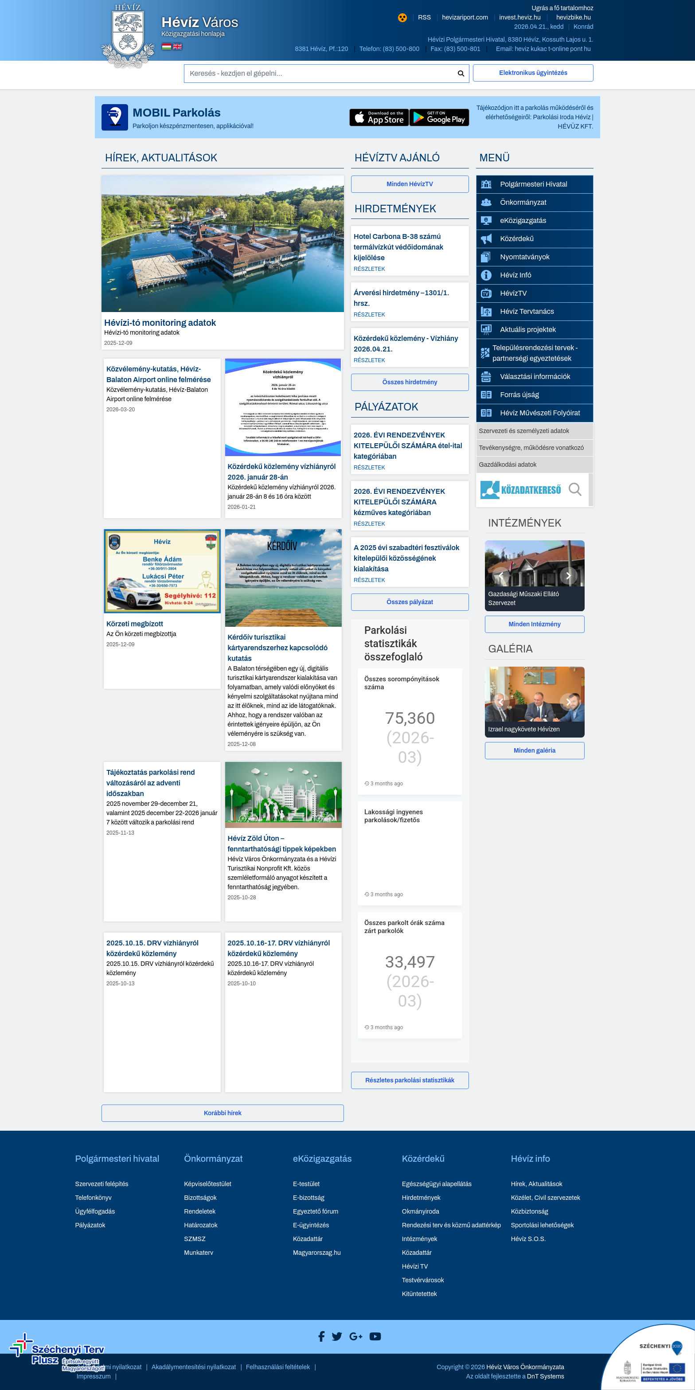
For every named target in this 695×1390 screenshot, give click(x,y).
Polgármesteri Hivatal (524, 184)
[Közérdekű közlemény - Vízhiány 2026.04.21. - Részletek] (410, 347)
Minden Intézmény (534, 624)
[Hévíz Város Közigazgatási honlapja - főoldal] (128, 37)
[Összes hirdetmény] (410, 382)
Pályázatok (90, 1225)
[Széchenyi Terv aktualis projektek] (57, 1352)
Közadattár (308, 1239)
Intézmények (419, 1239)
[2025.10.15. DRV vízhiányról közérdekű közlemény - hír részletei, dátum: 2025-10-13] (162, 1012)
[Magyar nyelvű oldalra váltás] (166, 46)
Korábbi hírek (223, 1113)
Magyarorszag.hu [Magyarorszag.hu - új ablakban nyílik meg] (317, 1252)
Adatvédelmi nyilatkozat (109, 1367)
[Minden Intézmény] (535, 624)
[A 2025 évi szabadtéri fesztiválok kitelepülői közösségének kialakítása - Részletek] (410, 562)
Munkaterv (198, 1252)
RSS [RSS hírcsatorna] (425, 17)
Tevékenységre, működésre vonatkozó (531, 448)
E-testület (306, 1184)
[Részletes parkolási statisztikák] (410, 1080)
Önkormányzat (514, 203)
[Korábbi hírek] (223, 1113)
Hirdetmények (421, 1198)
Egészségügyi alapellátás (437, 1184)
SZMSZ (194, 1239)
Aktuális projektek (518, 329)
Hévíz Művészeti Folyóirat (531, 413)
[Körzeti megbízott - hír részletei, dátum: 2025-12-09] (162, 609)
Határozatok (201, 1225)
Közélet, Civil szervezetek (546, 1198)
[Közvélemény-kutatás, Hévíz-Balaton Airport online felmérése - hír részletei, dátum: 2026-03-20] (162, 438)
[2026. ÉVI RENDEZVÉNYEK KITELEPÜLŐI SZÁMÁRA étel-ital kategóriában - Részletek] (410, 449)
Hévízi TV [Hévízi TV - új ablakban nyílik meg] (415, 1266)
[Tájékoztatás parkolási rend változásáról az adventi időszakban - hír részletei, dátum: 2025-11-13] (162, 841)
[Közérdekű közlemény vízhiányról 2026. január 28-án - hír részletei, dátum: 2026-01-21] (283, 438)
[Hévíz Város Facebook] (319, 1337)
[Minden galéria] (535, 750)
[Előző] (501, 575)
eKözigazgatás (514, 220)
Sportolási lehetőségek (542, 1225)
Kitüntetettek (419, 1294)
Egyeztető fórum (315, 1211)
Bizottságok (200, 1198)
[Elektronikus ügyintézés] (533, 76)
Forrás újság (510, 395)
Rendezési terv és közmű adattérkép (451, 1225)
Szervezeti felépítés (102, 1184)
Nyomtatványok (515, 257)
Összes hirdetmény (410, 382)
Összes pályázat (410, 602)
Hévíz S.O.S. (528, 1239)
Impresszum (94, 1376)
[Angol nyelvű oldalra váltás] (177, 46)
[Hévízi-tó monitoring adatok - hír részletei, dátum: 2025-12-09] (223, 263)
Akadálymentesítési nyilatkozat (194, 1367)
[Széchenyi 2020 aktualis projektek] (647, 1357)
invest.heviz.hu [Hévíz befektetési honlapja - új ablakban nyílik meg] (521, 17)
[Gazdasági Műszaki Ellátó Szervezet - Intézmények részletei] (535, 599)
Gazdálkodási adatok (508, 464)
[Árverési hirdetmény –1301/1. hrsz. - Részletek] (410, 301)
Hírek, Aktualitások (536, 1184)
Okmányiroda (420, 1211)
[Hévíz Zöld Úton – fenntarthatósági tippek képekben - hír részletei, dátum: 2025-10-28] (283, 841)
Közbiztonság (529, 1211)
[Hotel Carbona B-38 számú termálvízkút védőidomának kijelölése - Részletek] (410, 251)
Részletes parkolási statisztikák (409, 1080)
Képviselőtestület (207, 1184)
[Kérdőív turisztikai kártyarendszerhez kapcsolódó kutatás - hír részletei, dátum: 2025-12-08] (283, 640)
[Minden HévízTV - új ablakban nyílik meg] (410, 184)
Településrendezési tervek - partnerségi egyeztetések (529, 353)
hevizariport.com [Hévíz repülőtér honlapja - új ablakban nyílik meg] (466, 17)
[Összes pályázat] (410, 602)
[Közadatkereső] (534, 489)
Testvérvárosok (423, 1280)
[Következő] (569, 575)
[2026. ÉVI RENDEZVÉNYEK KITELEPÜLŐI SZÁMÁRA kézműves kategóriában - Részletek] (410, 506)
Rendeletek (199, 1211)
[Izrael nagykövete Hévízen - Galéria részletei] (535, 729)
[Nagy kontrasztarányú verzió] (402, 17)
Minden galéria (534, 750)
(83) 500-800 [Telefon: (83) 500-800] (402, 49)
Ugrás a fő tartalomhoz (562, 8)
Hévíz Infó (506, 275)
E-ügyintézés (311, 1225)
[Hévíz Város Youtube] (373, 1337)
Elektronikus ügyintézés (533, 73)
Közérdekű (507, 239)
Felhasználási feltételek (278, 1367)
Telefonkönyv (93, 1198)
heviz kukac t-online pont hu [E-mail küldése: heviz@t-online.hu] (553, 49)
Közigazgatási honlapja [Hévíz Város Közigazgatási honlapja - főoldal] (199, 26)
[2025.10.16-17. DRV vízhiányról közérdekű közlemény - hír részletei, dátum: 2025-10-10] (283, 1012)
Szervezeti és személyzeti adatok (524, 431)
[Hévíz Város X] (334, 1337)
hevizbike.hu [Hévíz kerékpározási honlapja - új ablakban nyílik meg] (573, 17)
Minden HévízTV (410, 184)
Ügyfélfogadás (95, 1211)
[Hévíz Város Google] (354, 1337)
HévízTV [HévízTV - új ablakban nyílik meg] (504, 293)
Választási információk (526, 376)
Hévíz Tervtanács (517, 311)
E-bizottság (308, 1198)
